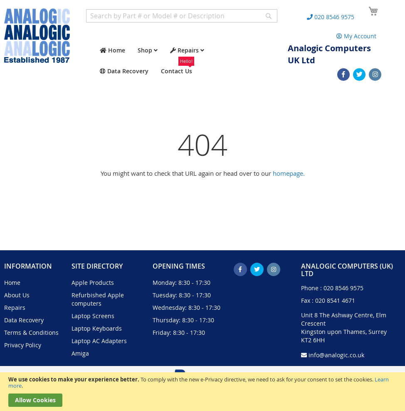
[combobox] (181, 15)
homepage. (289, 173)
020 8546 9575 (343, 288)
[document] (202, 391)
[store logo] (37, 35)
